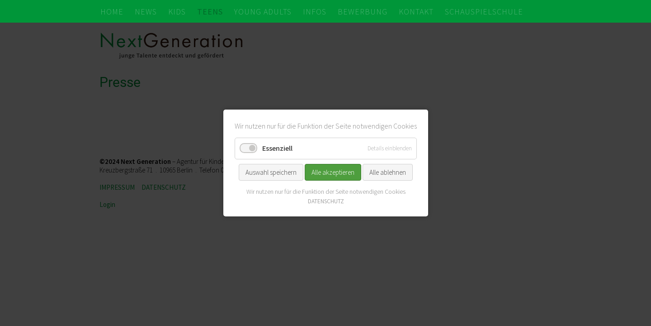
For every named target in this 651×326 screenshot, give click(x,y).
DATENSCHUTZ (325, 201)
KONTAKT (416, 11)
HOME (111, 11)
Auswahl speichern (271, 172)
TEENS (210, 11)
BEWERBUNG (362, 11)
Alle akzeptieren (332, 172)
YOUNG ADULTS (263, 11)
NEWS (146, 11)
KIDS (177, 11)
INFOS (314, 11)
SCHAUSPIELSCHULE (484, 11)
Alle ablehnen (387, 172)
